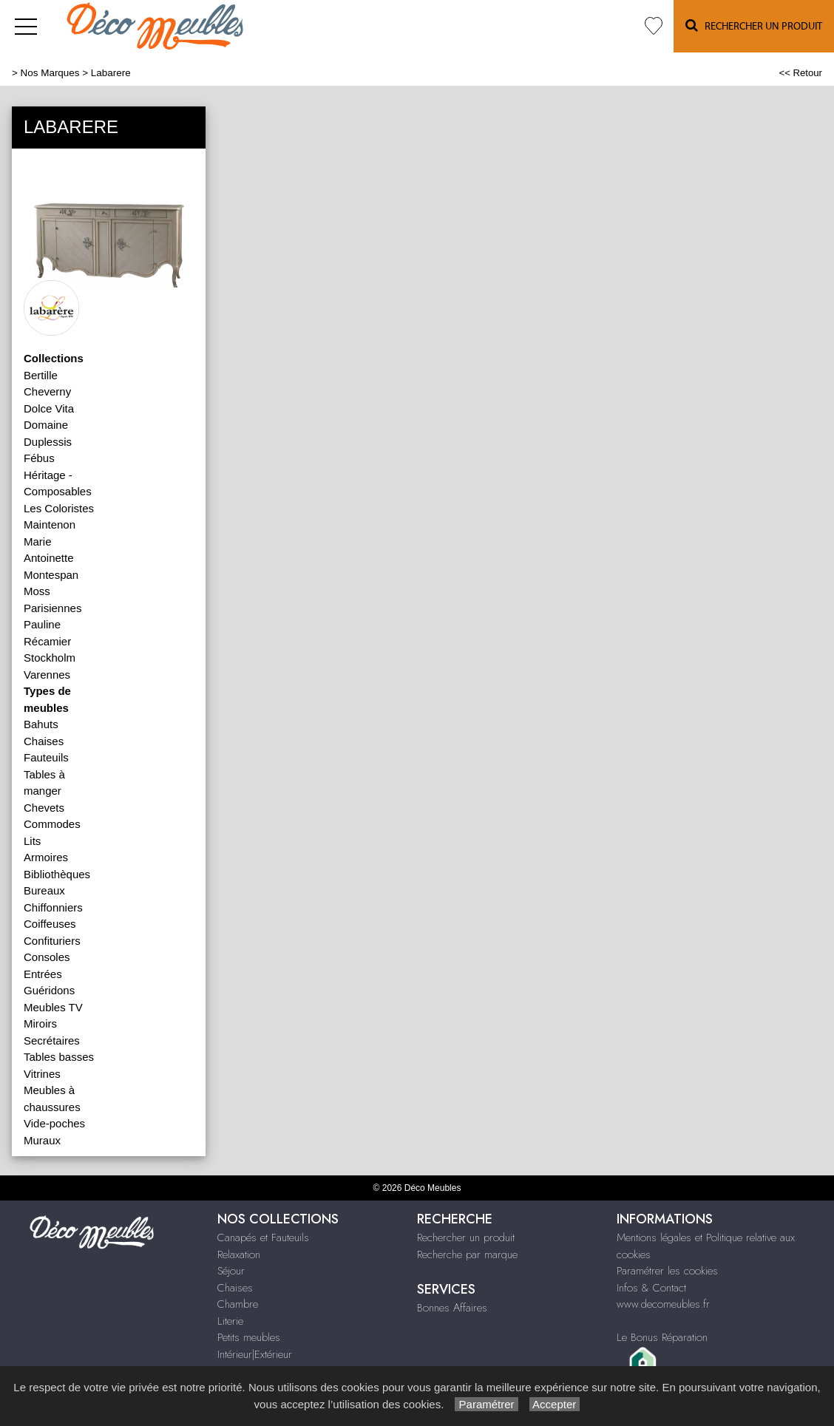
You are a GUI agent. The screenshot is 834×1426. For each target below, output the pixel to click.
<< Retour (800, 72)
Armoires (46, 857)
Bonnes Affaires (452, 1308)
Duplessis (48, 441)
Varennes (47, 674)
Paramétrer (486, 1404)
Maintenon (49, 524)
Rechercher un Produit (753, 25)
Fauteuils (46, 757)
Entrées (43, 974)
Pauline (42, 624)
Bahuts (41, 724)
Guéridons (49, 990)
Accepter (555, 1404)
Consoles (47, 957)
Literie (230, 1321)
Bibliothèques (57, 874)
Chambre (237, 1304)
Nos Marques (50, 72)
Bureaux (44, 890)
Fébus (39, 458)
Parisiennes (52, 608)
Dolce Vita (49, 408)
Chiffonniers (53, 907)
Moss (37, 591)
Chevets (44, 807)
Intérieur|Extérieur (254, 1354)
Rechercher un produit (466, 1237)
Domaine (46, 424)
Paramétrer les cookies (667, 1271)
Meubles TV (53, 1007)
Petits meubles (248, 1337)
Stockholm (49, 657)
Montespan (51, 574)
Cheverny (47, 391)
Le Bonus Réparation (662, 1337)
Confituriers (52, 940)
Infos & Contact (651, 1288)
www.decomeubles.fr (663, 1304)
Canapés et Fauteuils (263, 1237)
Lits (32, 841)
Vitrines (42, 1073)
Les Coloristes (59, 508)
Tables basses (59, 1056)
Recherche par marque (467, 1254)
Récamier (47, 641)
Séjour (231, 1271)
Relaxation (238, 1254)
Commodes (52, 824)
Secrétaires (52, 1040)
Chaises (44, 741)
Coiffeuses (50, 923)
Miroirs (40, 1023)
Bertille (41, 375)
